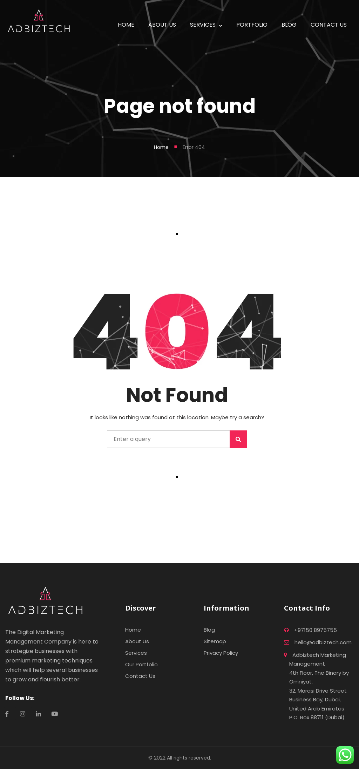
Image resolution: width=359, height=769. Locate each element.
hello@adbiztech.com (323, 642)
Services (136, 652)
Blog (209, 629)
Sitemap (215, 641)
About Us (137, 641)
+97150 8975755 (315, 630)
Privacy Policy (221, 652)
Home (161, 147)
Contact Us (140, 676)
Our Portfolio (141, 664)
